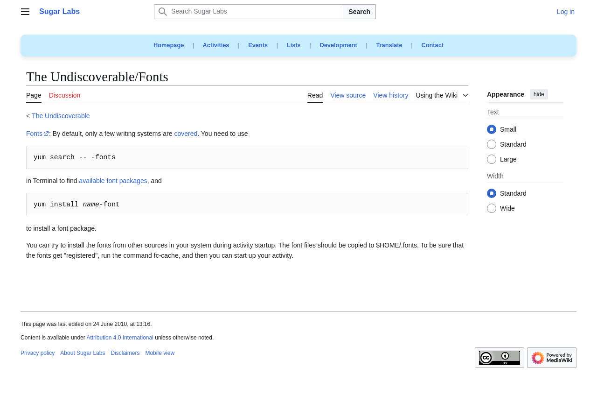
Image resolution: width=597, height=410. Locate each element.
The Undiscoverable (61, 116)
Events (258, 45)
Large (508, 159)
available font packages (113, 180)
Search (359, 11)
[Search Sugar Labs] (248, 11)
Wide (507, 208)
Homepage (168, 45)
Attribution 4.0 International (119, 337)
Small (508, 130)
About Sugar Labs (82, 353)
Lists (294, 45)
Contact (432, 45)
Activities (216, 45)
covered (185, 133)
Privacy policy (38, 353)
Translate (389, 45)
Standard (513, 144)
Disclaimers (125, 353)
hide (539, 94)
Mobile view (159, 353)
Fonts (34, 133)
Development (338, 45)
